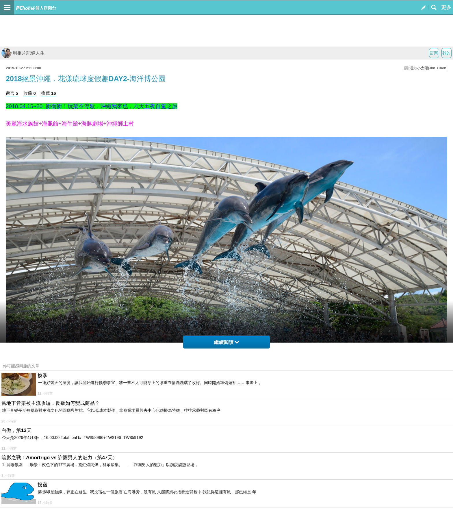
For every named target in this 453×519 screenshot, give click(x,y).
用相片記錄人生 (23, 53)
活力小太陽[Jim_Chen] (428, 68)
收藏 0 (29, 93)
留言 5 (12, 93)
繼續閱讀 (226, 342)
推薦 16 (48, 93)
